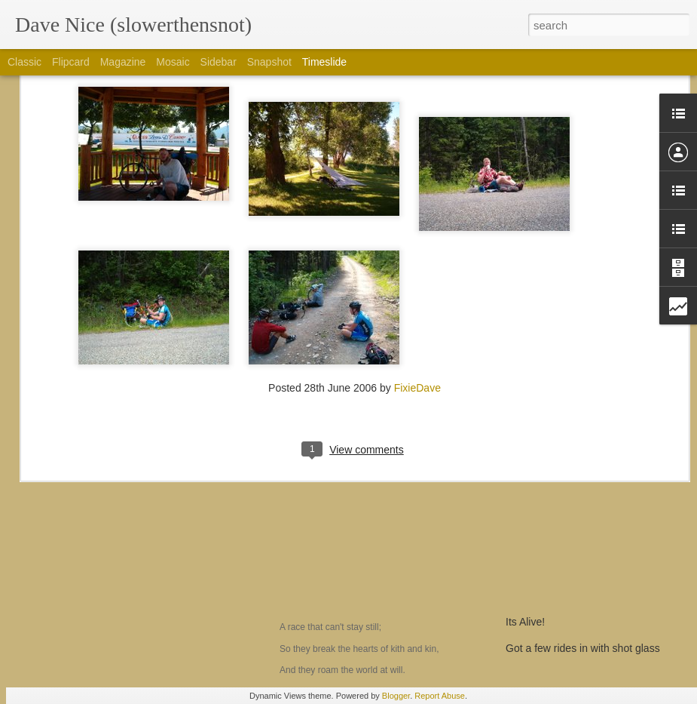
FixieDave (417, 246)
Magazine (123, 62)
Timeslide (324, 62)
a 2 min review (539, 595)
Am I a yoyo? (83, 556)
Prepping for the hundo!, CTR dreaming (598, 569)
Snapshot (269, 62)
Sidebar (218, 62)
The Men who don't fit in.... (359, 545)
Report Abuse (439, 695)
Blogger (396, 695)
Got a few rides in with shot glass (583, 648)
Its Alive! (525, 622)
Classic (24, 62)
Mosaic (172, 62)
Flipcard (71, 62)
